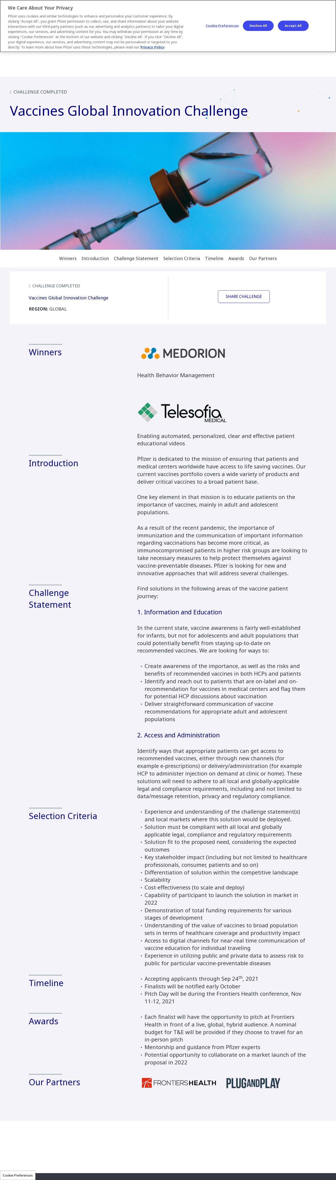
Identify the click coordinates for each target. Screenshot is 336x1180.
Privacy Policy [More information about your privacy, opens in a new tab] (152, 47)
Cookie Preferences (18, 1175)
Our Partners (263, 258)
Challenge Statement (136, 258)
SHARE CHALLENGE (244, 296)
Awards (236, 258)
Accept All (293, 25)
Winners (68, 258)
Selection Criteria (181, 258)
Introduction (95, 258)
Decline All (258, 25)
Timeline (214, 258)
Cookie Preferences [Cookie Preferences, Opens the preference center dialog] (222, 25)
